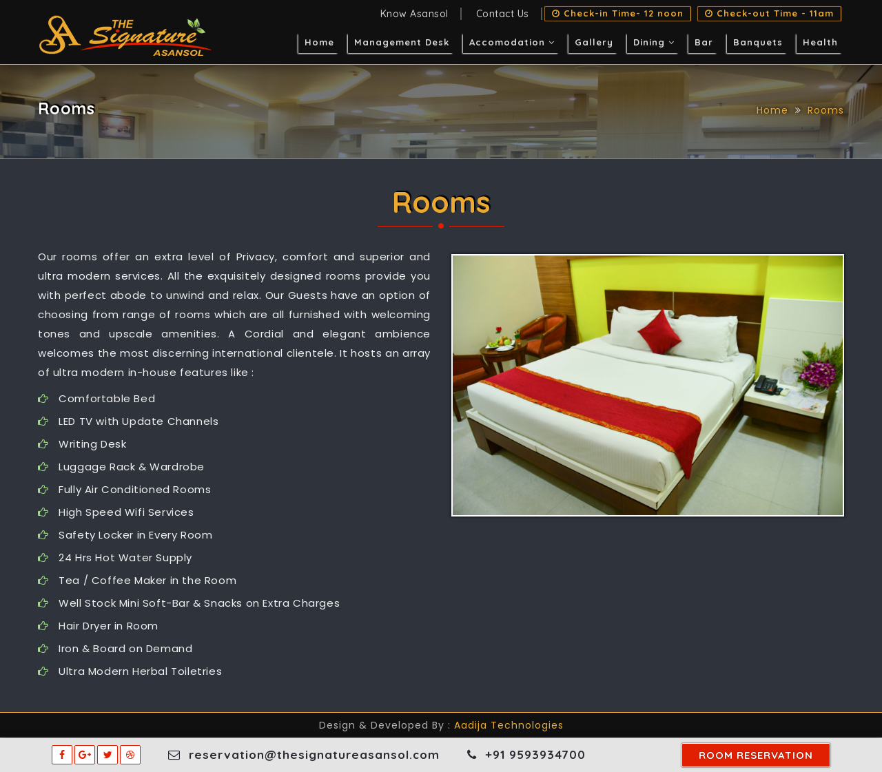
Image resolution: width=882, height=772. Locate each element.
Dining (654, 42)
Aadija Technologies (509, 725)
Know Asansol (414, 14)
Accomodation (512, 42)
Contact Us (502, 14)
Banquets (758, 42)
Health (820, 42)
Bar (704, 42)
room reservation (756, 755)
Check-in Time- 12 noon (618, 14)
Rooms (826, 110)
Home (319, 42)
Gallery (594, 42)
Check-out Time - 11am (769, 14)
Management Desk (401, 42)
